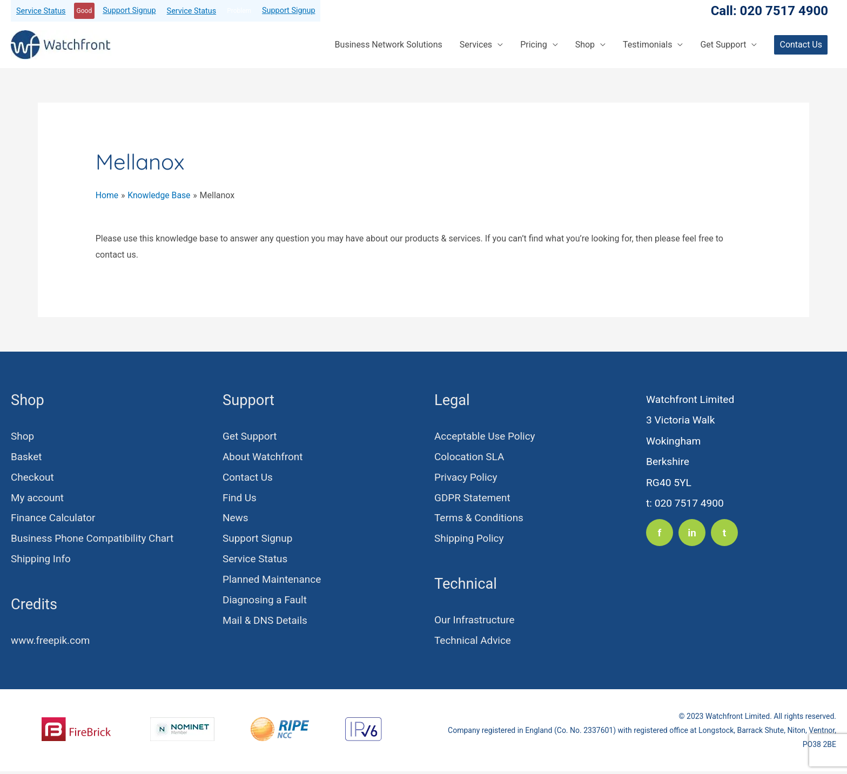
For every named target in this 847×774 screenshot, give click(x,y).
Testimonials (647, 44)
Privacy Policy (466, 478)
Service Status (41, 11)
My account (38, 498)
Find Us (240, 498)
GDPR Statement (473, 498)
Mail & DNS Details (265, 623)
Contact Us (248, 478)
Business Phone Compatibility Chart (93, 540)
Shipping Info (41, 560)
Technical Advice (473, 642)
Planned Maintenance (272, 581)
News (235, 519)
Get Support (723, 44)
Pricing (533, 44)
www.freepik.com (51, 642)
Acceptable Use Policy (485, 436)
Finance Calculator (54, 519)
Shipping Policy (469, 540)
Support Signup (129, 10)
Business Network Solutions (388, 44)
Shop (585, 44)
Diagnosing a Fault (265, 602)
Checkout (33, 478)
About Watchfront (263, 456)
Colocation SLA (469, 456)
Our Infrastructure (475, 621)
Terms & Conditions (479, 519)
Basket (26, 456)
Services (476, 44)
